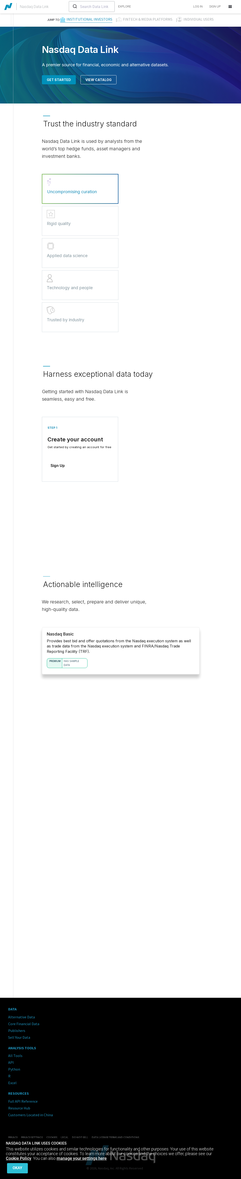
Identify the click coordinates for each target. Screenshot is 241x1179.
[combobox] (92, 6)
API (11, 1060)
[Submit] (74, 6)
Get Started (59, 80)
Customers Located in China (30, 1113)
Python (14, 1067)
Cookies (51, 1135)
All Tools (15, 1053)
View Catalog (98, 80)
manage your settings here (82, 1159)
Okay (17, 1168)
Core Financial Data (23, 1022)
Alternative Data (21, 1015)
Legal (65, 1135)
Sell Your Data (19, 1035)
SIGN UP (215, 6)
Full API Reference (23, 1099)
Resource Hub (19, 1106)
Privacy (13, 1135)
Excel (12, 1081)
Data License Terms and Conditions (115, 1135)
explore (124, 6)
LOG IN (198, 6)
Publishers (16, 1028)
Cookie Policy (18, 1159)
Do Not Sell (80, 1135)
